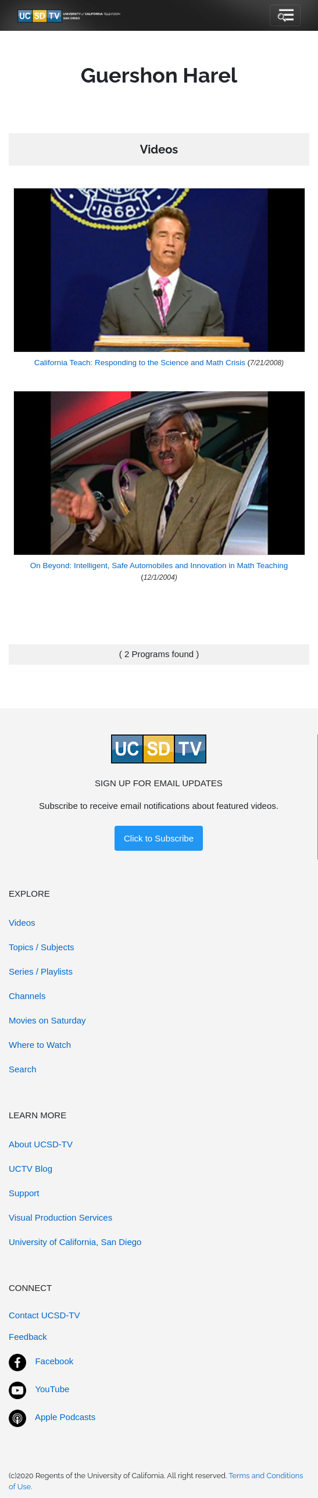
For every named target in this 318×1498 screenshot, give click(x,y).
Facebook (54, 1361)
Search (23, 1069)
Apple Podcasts (65, 1417)
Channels (27, 996)
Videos (22, 923)
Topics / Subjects (41, 947)
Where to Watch (40, 1045)
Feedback (28, 1337)
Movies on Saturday (47, 1020)
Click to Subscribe (159, 838)
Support (24, 1193)
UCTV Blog (30, 1169)
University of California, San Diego (75, 1242)
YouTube (52, 1389)
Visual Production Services (60, 1217)
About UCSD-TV (41, 1144)
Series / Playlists (41, 971)
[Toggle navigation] (285, 16)
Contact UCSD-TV (44, 1315)
